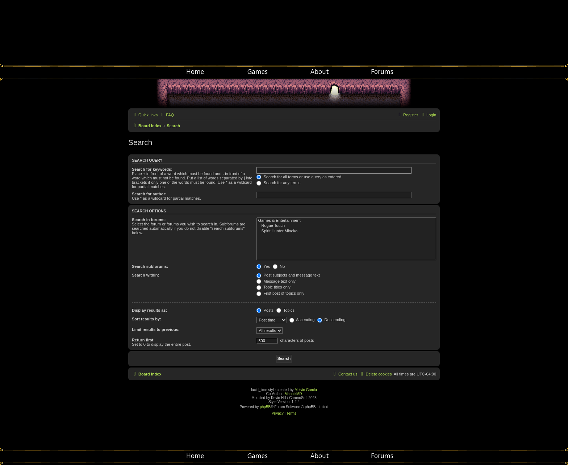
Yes (263, 266)
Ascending (302, 319)
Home (195, 71)
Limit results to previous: (155, 329)
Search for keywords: (152, 169)
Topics (285, 310)
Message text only (276, 281)
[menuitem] (166, 115)
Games (257, 71)
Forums (382, 71)
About (319, 71)
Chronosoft (284, 32)
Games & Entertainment (346, 220)
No (279, 266)
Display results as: (149, 310)
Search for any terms (278, 182)
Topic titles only (273, 287)
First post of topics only (280, 293)
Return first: (143, 340)
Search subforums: (150, 266)
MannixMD (293, 394)
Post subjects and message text (288, 275)
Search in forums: (149, 219)
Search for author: (149, 194)
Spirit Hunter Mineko (346, 231)
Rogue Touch (346, 225)
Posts (264, 310)
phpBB (265, 407)
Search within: (145, 275)
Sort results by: (146, 319)
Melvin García (306, 390)
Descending (331, 319)
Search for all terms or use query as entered (298, 177)
